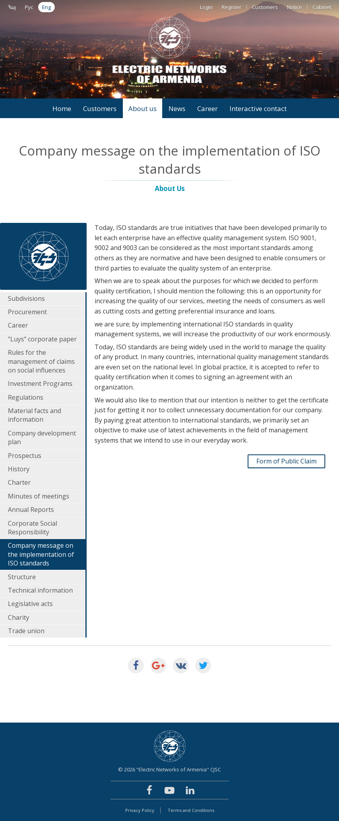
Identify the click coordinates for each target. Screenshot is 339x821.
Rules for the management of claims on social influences (41, 361)
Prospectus (24, 455)
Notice (294, 7)
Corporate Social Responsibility (32, 527)
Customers (265, 7)
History (19, 469)
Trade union (26, 630)
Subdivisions (26, 298)
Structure (22, 577)
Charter (19, 482)
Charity (18, 617)
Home (61, 108)
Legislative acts (30, 603)
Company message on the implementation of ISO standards (41, 554)
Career (207, 108)
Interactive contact (258, 108)
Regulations (25, 397)
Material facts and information (34, 415)
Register (231, 7)
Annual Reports (31, 509)
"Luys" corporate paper (42, 339)
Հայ (12, 7)
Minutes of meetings (38, 496)
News (177, 108)
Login (206, 7)
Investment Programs (40, 383)
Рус (29, 7)
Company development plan (42, 437)
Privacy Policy (139, 810)
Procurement (27, 312)
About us (142, 108)
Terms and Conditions (191, 810)
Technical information (40, 590)
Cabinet (322, 7)
